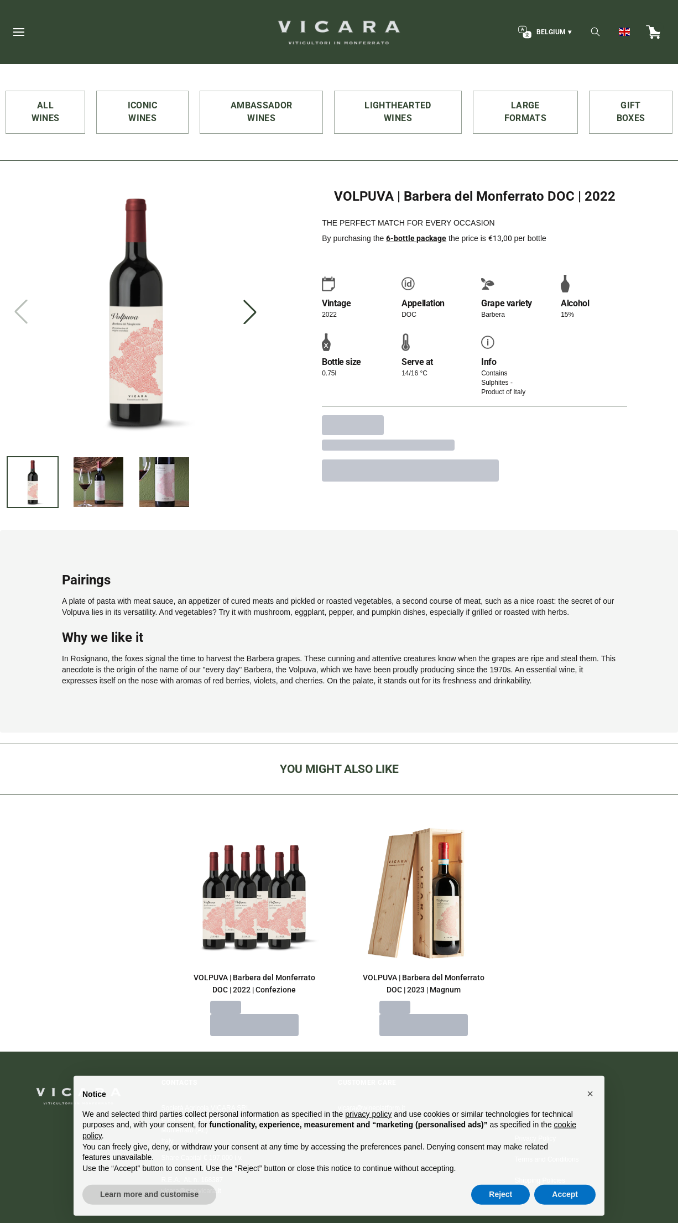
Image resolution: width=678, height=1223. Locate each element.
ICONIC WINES (143, 111)
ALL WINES (46, 111)
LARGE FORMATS (525, 111)
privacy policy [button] (368, 1138)
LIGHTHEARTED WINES (397, 111)
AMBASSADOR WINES (262, 111)
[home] (339, 32)
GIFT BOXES (631, 111)
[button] (590, 1118)
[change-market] (544, 32)
